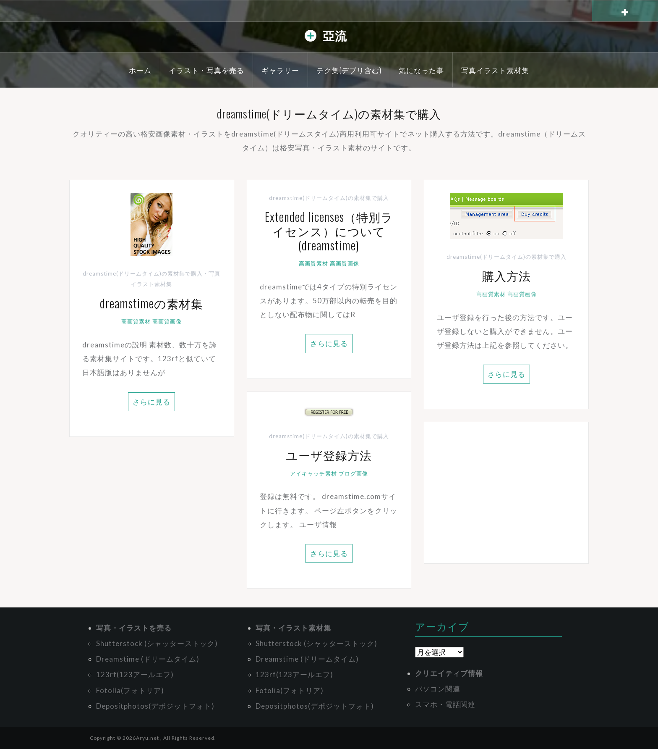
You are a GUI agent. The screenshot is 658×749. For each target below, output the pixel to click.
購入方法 (506, 275)
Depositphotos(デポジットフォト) (155, 706)
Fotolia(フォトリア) (130, 690)
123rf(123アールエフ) (135, 674)
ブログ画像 (353, 473)
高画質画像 (167, 321)
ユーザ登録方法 (329, 454)
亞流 (335, 35)
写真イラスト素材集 (495, 70)
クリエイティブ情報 (449, 673)
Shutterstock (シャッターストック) (157, 643)
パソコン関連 (437, 688)
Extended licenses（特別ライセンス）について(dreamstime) (329, 230)
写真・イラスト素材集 (293, 627)
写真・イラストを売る (134, 627)
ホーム (140, 70)
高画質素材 (136, 321)
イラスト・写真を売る (206, 70)
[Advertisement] (506, 493)
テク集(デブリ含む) (348, 70)
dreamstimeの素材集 (151, 303)
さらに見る (151, 401)
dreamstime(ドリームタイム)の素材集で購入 (143, 273)
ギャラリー (280, 70)
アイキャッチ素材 (313, 473)
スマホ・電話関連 (445, 704)
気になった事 (421, 70)
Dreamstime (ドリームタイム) (147, 658)
